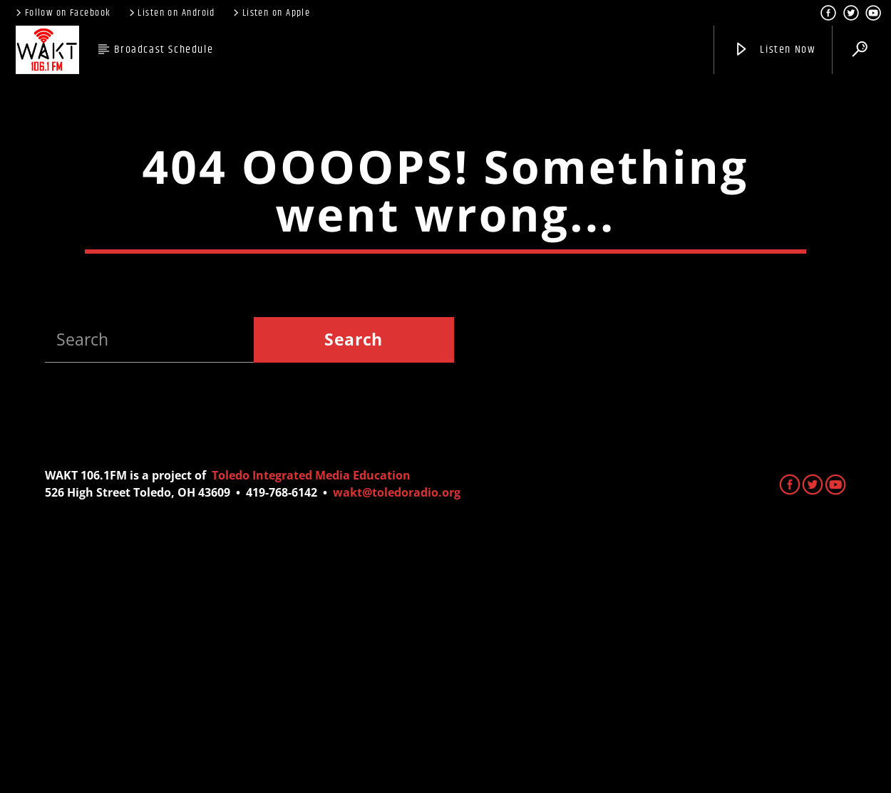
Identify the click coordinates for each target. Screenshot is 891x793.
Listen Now (774, 49)
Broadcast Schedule (163, 49)
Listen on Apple (270, 13)
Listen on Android (171, 13)
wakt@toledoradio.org (396, 744)
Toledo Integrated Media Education (311, 727)
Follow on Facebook (62, 13)
